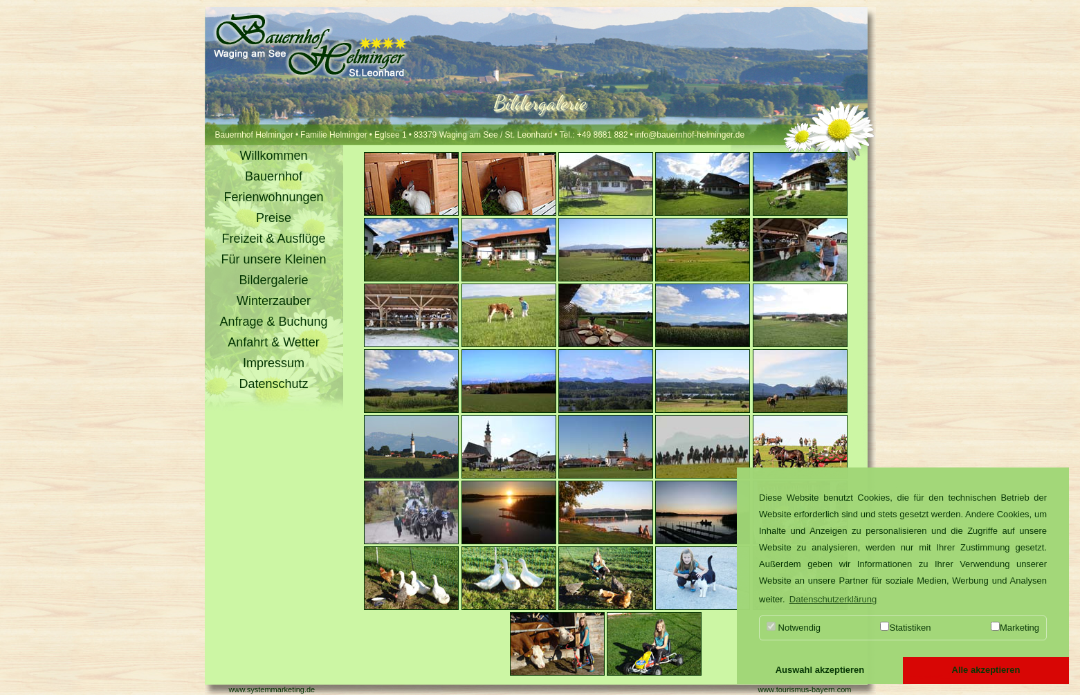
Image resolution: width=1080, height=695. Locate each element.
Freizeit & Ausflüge (273, 238)
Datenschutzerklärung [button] (833, 599)
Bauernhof (273, 176)
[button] (820, 671)
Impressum (273, 363)
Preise (273, 218)
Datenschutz (273, 384)
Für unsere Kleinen (273, 259)
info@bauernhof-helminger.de (689, 135)
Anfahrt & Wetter (274, 342)
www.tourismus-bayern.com (804, 689)
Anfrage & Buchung (273, 321)
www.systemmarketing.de (272, 689)
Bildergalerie (273, 280)
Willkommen (273, 156)
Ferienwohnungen (273, 197)
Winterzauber (274, 301)
